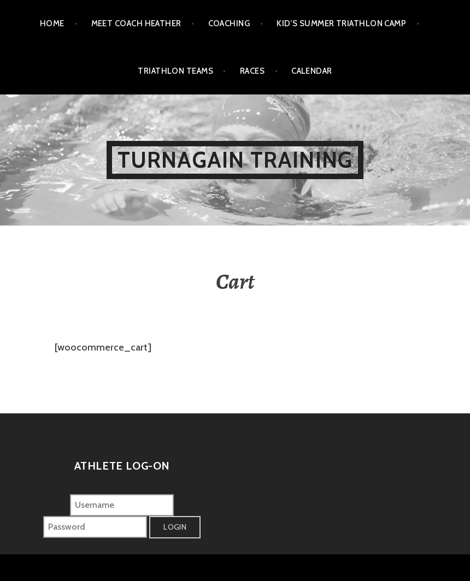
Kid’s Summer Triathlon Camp (341, 23)
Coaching (229, 23)
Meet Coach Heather (136, 23)
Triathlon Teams (175, 71)
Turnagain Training (235, 159)
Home (52, 23)
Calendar (311, 71)
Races (252, 71)
